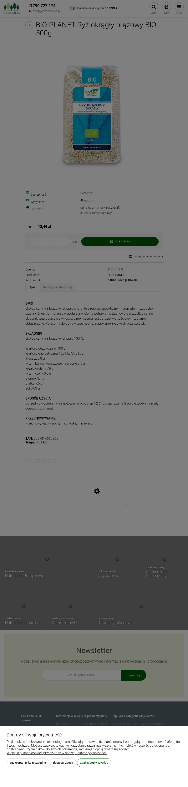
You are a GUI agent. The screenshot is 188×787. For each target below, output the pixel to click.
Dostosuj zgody (63, 762)
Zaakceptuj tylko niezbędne (28, 762)
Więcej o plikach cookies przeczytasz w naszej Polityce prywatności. (57, 753)
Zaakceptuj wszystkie (94, 762)
